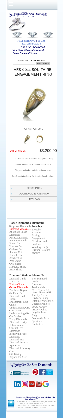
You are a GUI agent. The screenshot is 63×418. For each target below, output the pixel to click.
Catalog (23, 60)
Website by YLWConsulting (35, 407)
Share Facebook (13, 182)
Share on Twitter (19, 182)
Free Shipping (26, 41)
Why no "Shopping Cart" (41, 290)
